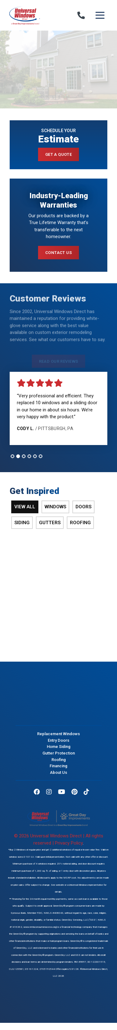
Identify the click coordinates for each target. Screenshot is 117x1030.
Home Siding (59, 746)
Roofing (58, 759)
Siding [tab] (22, 522)
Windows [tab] (55, 507)
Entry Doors (58, 740)
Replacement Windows (58, 733)
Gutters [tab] (50, 522)
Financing (58, 766)
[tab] (12, 456)
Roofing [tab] (80, 522)
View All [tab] (24, 507)
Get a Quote (58, 154)
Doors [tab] (83, 507)
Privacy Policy (69, 843)
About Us (58, 772)
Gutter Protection (58, 753)
